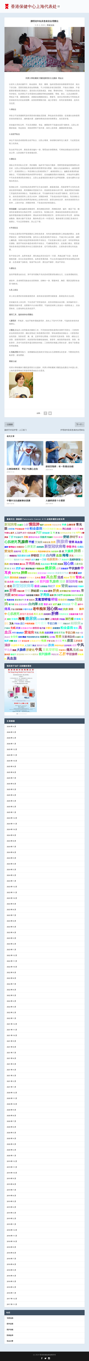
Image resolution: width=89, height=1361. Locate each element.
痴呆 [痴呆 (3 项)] (6, 577)
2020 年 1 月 (11, 1155)
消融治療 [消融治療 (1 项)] (20, 591)
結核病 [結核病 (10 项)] (75, 623)
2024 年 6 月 (11, 852)
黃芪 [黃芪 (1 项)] (13, 568)
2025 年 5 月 (11, 789)
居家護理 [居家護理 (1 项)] (47, 614)
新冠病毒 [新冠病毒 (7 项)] (72, 581)
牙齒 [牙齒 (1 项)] (13, 609)
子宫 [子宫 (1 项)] (73, 533)
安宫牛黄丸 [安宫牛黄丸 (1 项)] (75, 591)
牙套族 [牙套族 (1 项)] (62, 619)
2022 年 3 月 (11, 1007)
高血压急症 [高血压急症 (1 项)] (45, 564)
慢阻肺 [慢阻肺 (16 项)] (34, 524)
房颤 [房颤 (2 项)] (26, 537)
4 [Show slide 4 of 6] (22, 713)
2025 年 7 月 (11, 778)
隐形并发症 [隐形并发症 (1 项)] (73, 586)
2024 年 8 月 (11, 841)
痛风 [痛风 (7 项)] (69, 650)
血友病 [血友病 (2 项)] (10, 581)
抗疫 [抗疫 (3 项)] (65, 609)
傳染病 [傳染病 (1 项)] (66, 577)
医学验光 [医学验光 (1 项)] (30, 577)
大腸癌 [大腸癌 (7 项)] (68, 551)
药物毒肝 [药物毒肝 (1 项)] (71, 600)
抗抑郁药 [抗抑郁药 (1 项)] (68, 645)
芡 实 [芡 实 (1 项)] (58, 533)
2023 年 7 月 (11, 915)
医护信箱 (10, 1329)
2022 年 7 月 (11, 984)
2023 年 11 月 (12, 892)
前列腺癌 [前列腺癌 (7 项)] (45, 654)
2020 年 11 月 (12, 1098)
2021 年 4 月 (11, 1070)
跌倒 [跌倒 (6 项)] (51, 645)
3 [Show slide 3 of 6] (20, 713)
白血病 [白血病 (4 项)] (75, 528)
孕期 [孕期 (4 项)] (68, 546)
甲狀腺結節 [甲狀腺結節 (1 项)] (19, 529)
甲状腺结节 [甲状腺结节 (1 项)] (18, 537)
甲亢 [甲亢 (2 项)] (64, 640)
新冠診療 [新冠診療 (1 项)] (25, 641)
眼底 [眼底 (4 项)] (37, 586)
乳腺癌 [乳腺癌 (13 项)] (23, 541)
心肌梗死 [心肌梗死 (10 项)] (10, 541)
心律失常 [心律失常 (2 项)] (71, 524)
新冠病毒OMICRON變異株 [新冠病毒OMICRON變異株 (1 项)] (27, 654)
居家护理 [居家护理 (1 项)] (17, 551)
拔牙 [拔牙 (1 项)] (12, 533)
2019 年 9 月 (11, 1178)
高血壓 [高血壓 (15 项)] (51, 576)
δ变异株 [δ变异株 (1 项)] (11, 529)
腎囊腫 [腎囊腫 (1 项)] (16, 564)
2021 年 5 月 (11, 1064)
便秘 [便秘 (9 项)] (66, 536)
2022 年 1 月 (11, 1018)
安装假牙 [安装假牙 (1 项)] (22, 577)
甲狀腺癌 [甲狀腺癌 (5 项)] (71, 654)
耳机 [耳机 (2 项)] (36, 632)
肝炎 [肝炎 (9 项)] (56, 590)
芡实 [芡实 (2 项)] (71, 555)
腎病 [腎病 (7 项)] (79, 577)
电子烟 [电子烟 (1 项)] (42, 628)
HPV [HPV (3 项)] (78, 532)
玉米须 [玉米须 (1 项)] (37, 577)
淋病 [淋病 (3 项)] (70, 609)
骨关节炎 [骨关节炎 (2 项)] (16, 572)
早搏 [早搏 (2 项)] (64, 524)
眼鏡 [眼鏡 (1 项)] (14, 650)
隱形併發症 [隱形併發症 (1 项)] (32, 573)
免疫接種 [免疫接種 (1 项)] (29, 595)
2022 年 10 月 (12, 967)
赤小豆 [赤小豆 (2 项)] (58, 640)
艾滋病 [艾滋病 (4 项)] (38, 542)
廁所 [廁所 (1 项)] (59, 604)
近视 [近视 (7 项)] (24, 551)
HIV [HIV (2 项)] (14, 632)
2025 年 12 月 (12, 749)
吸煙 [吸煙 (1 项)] (52, 595)
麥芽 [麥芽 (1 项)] (50, 604)
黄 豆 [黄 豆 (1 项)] (9, 568)
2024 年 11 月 (12, 824)
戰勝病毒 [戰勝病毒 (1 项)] (10, 600)
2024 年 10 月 (12, 829)
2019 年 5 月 (11, 1201)
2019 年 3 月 (11, 1213)
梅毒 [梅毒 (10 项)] (65, 555)
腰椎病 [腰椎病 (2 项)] (35, 627)
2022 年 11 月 (12, 961)
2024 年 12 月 (12, 818)
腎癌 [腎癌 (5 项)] (72, 577)
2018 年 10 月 (12, 1241)
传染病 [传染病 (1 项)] (60, 564)
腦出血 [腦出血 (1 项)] (22, 564)
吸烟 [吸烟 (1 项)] (46, 591)
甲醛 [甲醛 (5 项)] (31, 542)
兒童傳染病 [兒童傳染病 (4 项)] (68, 636)
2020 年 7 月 (11, 1121)
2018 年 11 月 (12, 1236)
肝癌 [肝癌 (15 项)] (12, 590)
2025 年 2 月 (11, 806)
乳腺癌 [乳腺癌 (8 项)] (54, 581)
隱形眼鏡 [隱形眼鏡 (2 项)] (14, 577)
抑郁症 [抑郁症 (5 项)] (35, 555)
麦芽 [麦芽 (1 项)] (24, 533)
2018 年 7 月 (11, 1258)
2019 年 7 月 (11, 1190)
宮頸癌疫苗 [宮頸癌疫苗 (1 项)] (63, 614)
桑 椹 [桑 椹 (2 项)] (61, 551)
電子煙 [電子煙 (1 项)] (11, 604)
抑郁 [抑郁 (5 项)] (27, 591)
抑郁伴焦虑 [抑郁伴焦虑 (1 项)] (59, 645)
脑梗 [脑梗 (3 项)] (43, 577)
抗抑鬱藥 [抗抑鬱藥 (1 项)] (41, 619)
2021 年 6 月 (11, 1058)
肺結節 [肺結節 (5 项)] (35, 591)
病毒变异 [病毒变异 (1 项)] (51, 573)
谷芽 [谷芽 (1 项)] (19, 641)
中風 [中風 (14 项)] (38, 649)
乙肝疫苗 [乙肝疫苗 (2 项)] (78, 640)
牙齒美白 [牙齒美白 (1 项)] (62, 650)
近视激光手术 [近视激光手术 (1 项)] (35, 641)
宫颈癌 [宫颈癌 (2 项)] (14, 619)
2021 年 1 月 (11, 1087)
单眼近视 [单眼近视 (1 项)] (46, 542)
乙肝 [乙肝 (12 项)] (62, 653)
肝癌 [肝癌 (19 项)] (55, 613)
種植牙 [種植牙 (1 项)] (13, 654)
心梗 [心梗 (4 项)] (36, 581)
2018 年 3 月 (11, 1281)
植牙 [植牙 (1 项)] (42, 525)
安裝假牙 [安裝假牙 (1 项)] (64, 568)
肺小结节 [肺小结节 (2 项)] (58, 595)
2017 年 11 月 (12, 1304)
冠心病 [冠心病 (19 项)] (52, 608)
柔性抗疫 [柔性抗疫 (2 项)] (66, 604)
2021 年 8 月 (11, 1047)
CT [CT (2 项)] (59, 559)
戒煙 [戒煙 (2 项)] (74, 645)
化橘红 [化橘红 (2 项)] (80, 546)
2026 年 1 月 (11, 744)
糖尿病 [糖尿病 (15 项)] (50, 567)
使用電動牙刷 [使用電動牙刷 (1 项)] (65, 591)
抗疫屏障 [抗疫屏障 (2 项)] (49, 632)
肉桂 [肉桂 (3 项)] (37, 563)
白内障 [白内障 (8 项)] (51, 555)
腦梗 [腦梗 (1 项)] (6, 547)
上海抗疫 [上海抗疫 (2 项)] (54, 619)
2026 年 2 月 (11, 738)
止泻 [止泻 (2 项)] (58, 568)
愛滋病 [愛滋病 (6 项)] (8, 551)
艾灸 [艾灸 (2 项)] (11, 623)
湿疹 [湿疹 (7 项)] (62, 581)
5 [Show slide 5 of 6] (24, 713)
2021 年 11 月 (12, 1030)
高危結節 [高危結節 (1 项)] (46, 533)
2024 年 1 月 (11, 881)
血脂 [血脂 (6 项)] (59, 555)
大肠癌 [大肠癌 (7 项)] (21, 650)
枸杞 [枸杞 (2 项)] (60, 609)
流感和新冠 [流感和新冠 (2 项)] (74, 559)
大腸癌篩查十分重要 (55, 500)
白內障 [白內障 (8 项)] (33, 604)
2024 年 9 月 (11, 835)
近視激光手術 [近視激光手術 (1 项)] (26, 628)
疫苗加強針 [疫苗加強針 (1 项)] (42, 573)
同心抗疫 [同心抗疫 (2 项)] (66, 528)
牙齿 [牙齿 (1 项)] (41, 591)
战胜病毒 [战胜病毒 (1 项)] (48, 525)
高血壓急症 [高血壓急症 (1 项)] (24, 582)
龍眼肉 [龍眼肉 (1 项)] (32, 600)
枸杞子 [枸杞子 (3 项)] (51, 586)
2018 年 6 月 (11, 1264)
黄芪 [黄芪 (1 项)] (9, 619)
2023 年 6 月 (11, 921)
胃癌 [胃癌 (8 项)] (58, 636)
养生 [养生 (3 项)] (74, 546)
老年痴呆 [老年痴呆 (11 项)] (39, 608)
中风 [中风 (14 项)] (80, 644)
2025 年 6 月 (11, 784)
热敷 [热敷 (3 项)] (41, 632)
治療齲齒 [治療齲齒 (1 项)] (43, 586)
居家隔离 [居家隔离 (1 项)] (40, 547)
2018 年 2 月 (11, 1287)
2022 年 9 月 (11, 972)
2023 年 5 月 (11, 927)
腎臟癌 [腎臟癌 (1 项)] (50, 537)
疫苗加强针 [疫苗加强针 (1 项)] (23, 604)
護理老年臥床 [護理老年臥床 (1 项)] (34, 537)
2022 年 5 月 (11, 995)
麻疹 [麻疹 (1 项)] (37, 559)
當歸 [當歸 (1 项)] (20, 637)
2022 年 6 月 (11, 990)
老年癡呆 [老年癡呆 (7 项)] (41, 623)
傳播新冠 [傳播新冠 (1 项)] (13, 555)
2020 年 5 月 (11, 1133)
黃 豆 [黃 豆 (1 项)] (80, 537)
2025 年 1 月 (11, 812)
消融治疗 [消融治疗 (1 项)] (66, 623)
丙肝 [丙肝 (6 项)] (39, 532)
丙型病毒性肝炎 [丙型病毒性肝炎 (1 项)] (44, 551)
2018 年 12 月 (12, 1230)
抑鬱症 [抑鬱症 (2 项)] (49, 627)
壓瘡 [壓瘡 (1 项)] (24, 637)
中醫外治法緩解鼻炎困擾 (18, 500)
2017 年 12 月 (12, 1298)
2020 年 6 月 (11, 1127)
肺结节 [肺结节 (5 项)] (74, 537)
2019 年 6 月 (11, 1195)
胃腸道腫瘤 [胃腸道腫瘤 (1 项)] (57, 537)
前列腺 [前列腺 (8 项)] (44, 581)
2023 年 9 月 (11, 904)
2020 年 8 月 (11, 1115)
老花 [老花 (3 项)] (9, 586)
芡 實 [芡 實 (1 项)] (26, 600)
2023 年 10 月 (12, 898)
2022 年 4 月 (11, 1001)
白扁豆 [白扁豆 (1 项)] (20, 525)
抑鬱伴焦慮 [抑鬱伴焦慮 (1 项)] (27, 609)
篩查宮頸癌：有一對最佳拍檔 (60, 466)
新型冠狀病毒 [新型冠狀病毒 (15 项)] (23, 585)
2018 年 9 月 (11, 1247)
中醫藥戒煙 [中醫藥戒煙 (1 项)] (39, 568)
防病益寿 (10, 1335)
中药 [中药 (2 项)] (27, 528)
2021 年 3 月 (11, 1075)
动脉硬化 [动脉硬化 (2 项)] (44, 636)
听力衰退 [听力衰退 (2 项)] (73, 572)
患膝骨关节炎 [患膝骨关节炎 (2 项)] (61, 572)
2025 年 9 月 (11, 766)
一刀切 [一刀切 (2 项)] (43, 559)
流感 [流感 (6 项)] (60, 577)
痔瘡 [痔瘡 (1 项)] (77, 632)
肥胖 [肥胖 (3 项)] (18, 568)
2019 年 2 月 (11, 1218)
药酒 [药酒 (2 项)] (18, 627)
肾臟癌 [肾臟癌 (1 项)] (81, 586)
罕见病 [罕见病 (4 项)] (8, 650)
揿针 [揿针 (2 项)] (47, 619)
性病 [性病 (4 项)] (43, 640)
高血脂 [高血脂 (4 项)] (78, 542)
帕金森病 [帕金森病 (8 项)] (36, 528)
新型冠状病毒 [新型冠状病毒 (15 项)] (55, 546)
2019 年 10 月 (12, 1173)
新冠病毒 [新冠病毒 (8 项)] (10, 524)
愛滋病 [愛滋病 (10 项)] (29, 632)
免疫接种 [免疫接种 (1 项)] (55, 551)
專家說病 (50, 25)
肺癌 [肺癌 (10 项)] (24, 572)
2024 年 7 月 (11, 846)
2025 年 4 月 (11, 795)
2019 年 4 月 (11, 1207)
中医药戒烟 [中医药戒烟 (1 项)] (29, 623)
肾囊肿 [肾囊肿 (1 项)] (37, 595)
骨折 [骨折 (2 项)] (46, 604)
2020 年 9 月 (11, 1110)
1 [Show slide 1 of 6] (17, 713)
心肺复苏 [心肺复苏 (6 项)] (30, 546)
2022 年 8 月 (11, 978)
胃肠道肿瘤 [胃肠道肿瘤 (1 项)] (56, 525)
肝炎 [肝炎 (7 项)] (43, 555)
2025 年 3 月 (11, 801)
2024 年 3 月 (11, 869)
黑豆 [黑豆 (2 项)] (36, 614)
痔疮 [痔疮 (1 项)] (11, 564)
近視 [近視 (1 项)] (53, 641)
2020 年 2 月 (11, 1150)
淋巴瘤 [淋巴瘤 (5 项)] (69, 619)
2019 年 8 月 (11, 1184)
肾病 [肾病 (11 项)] (64, 585)
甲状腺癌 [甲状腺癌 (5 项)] (74, 568)
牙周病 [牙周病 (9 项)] (30, 563)
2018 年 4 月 (11, 1276)
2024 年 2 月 (11, 875)
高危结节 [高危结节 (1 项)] (65, 559)
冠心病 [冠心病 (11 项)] (69, 563)
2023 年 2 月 (11, 944)
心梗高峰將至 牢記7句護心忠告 (22, 468)
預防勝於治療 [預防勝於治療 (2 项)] (23, 555)
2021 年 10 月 (12, 1035)
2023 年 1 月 (11, 949)
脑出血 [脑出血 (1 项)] (59, 529)
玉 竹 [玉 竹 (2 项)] (52, 532)
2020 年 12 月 (12, 1092)
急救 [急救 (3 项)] (53, 542)
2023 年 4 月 (11, 932)
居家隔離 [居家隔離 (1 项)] (18, 609)
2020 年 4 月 (11, 1138)
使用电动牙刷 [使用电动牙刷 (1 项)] (65, 533)
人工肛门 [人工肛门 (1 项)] (28, 645)
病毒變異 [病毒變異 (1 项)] (56, 628)
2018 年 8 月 (11, 1253)
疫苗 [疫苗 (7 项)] (70, 640)
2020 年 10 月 (12, 1104)
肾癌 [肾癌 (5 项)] (71, 542)
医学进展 (10, 1324)
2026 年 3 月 (11, 732)
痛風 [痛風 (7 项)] (7, 609)
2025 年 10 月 (12, 761)
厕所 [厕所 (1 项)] (32, 582)
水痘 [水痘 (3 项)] (40, 604)
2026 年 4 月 (11, 726)
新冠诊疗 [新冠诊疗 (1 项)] (22, 595)
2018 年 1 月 (11, 1293)
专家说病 (10, 1318)
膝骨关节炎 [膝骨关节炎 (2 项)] (59, 632)
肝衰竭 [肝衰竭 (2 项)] (77, 619)
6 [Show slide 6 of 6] (25, 713)
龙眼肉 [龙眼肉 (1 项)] (17, 582)
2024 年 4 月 (11, 864)
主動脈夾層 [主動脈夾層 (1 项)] (73, 614)
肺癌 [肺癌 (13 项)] (77, 550)
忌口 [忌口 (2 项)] (22, 623)
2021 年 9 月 (11, 1041)
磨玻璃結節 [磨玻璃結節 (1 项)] (30, 568)
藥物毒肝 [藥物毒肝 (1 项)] (20, 632)
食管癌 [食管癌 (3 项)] (14, 636)
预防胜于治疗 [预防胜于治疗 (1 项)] (19, 559)
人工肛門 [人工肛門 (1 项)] (18, 533)
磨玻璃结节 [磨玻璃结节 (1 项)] (19, 600)
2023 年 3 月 (11, 938)
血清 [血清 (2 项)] (40, 614)
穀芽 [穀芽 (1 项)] (80, 573)
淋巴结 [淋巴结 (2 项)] (14, 595)
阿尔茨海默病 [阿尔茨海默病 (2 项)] (49, 528)
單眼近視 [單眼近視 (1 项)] (55, 654)
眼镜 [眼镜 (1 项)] (16, 604)
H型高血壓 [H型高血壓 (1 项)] (31, 533)
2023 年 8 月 (11, 909)
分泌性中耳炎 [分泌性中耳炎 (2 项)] (17, 645)
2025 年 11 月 (12, 755)
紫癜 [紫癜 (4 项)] (58, 586)
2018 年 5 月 (11, 1270)
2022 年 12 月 (12, 955)
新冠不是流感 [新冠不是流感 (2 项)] (26, 614)
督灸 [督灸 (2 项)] (75, 627)
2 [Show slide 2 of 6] (18, 713)
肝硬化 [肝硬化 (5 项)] (30, 650)
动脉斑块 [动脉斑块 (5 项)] (52, 559)
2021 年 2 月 (11, 1081)
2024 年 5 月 (11, 858)
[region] (20, 692)
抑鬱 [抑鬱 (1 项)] (11, 641)
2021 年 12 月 (12, 1024)
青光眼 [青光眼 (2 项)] (53, 563)
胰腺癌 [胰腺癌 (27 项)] (62, 541)
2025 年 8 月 (11, 772)
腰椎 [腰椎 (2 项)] (6, 590)
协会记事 (10, 1341)
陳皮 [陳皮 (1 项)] (34, 645)
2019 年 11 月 (12, 1167)
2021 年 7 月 (11, 1052)
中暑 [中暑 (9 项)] (74, 604)
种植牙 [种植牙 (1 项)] (28, 559)
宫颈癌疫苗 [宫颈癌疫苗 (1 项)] (32, 551)
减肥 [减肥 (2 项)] (55, 604)
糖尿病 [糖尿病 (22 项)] (31, 618)
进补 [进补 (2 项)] (50, 590)
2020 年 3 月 (11, 1144)
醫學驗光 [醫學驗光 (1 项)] (12, 547)
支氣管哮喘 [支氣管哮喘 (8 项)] (43, 599)
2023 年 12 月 (12, 887)
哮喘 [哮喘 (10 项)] (54, 599)
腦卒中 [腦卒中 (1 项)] (80, 604)
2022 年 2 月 (11, 1012)
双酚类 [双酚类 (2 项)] (43, 537)
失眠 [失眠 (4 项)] (13, 628)
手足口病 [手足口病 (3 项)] (52, 623)
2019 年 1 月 (11, 1224)
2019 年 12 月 (12, 1161)
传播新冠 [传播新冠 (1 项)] (20, 547)
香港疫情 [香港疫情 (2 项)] (62, 599)
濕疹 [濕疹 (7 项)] (7, 645)
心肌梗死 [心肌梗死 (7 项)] (13, 614)
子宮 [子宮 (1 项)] (49, 641)
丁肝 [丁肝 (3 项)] (11, 537)
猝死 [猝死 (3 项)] (59, 623)
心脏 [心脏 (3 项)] (25, 524)
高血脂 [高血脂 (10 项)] (11, 658)
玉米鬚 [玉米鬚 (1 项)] (52, 637)
